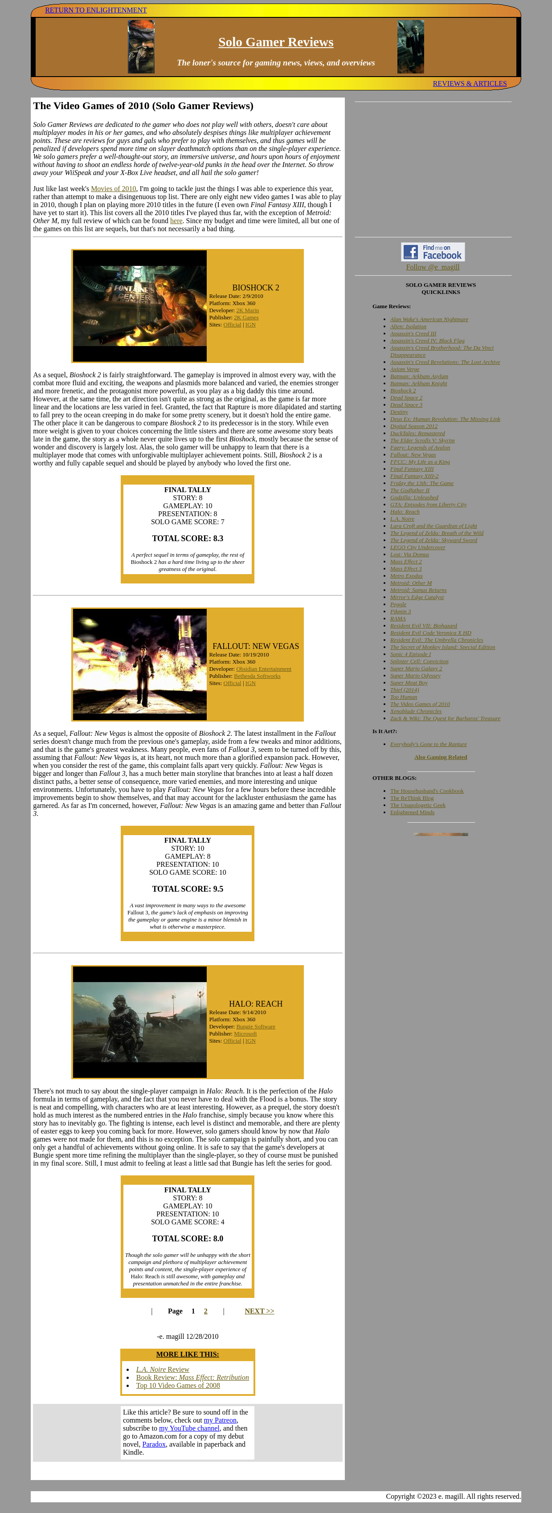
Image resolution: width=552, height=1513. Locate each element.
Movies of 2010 (113, 188)
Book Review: (192, 1377)
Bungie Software (255, 1026)
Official (232, 324)
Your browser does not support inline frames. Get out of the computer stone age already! (187, 1433)
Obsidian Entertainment (263, 668)
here (176, 220)
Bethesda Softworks (257, 676)
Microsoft (245, 1033)
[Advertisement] (433, 169)
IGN (250, 324)
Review (162, 1369)
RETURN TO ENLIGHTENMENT (96, 10)
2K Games (246, 317)
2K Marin (247, 310)
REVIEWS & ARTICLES (470, 83)
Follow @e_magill (433, 267)
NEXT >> (259, 1311)
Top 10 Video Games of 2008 (178, 1385)
